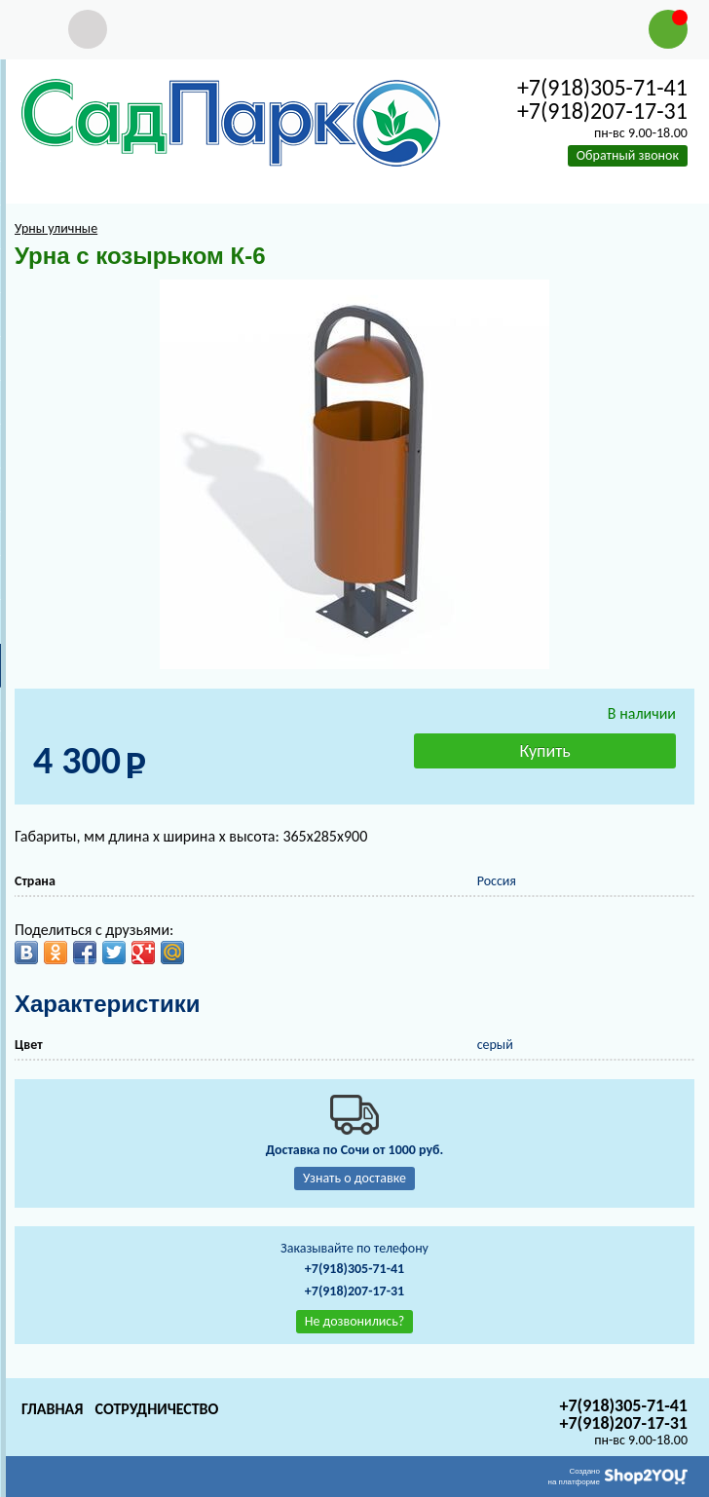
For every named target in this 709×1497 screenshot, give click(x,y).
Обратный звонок (628, 155)
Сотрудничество (156, 1409)
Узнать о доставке (354, 1178)
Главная (52, 1409)
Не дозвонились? (355, 1321)
